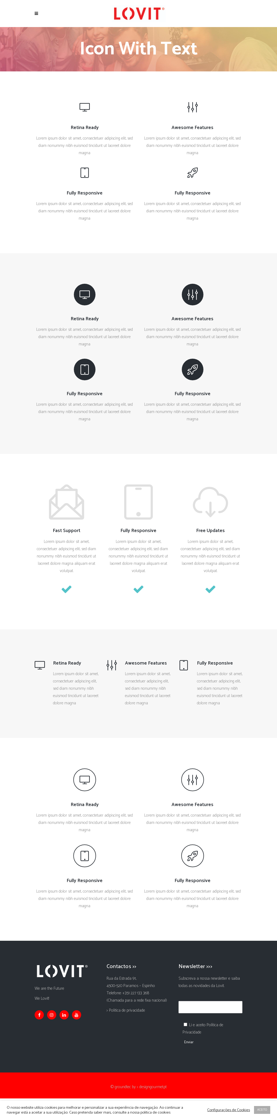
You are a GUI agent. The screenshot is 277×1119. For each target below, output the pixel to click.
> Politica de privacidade (126, 1010)
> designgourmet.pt (152, 1087)
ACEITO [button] (262, 1109)
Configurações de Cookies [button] (228, 1110)
